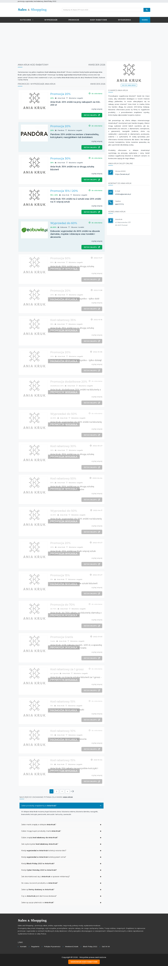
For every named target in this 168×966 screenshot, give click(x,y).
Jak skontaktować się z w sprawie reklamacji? (45, 876)
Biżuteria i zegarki (76, 98)
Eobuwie (63, 227)
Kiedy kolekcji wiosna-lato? (43, 850)
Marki (145, 20)
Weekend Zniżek (71, 946)
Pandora (61, 130)
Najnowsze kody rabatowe (84, 961)
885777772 (119, 204)
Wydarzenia (124, 20)
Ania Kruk (61, 98)
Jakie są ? (37, 889)
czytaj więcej (96, 109)
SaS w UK (106, 946)
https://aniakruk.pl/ (122, 174)
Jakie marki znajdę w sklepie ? (38, 824)
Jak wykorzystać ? (39, 844)
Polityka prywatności (52, 946)
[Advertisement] (84, 41)
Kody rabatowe (98, 20)
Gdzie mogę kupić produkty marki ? (41, 831)
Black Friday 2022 (90, 946)
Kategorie (26, 20)
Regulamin (35, 946)
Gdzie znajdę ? (39, 837)
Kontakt (23, 946)
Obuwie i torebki (77, 227)
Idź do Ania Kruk (129, 85)
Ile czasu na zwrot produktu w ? (39, 883)
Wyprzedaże (51, 20)
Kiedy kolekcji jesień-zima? (43, 857)
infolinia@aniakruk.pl (123, 194)
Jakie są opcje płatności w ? (37, 902)
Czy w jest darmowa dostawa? (39, 896)
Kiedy (37, 863)
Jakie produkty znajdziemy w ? (39, 805)
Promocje (74, 20)
